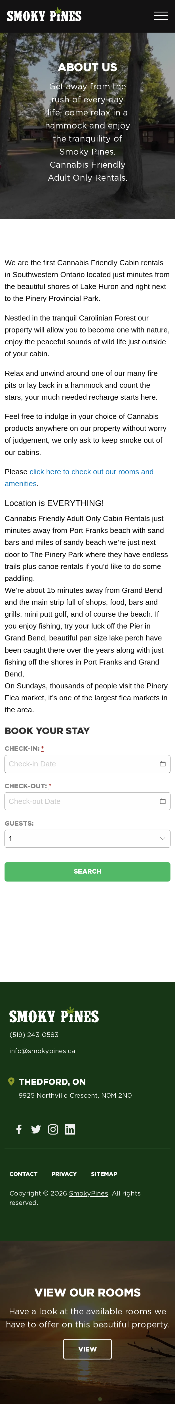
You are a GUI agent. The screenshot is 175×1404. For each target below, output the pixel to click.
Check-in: (24, 749)
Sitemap (104, 1174)
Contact (23, 1174)
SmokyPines (88, 1193)
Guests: (19, 824)
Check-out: (28, 786)
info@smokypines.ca (42, 1051)
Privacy (64, 1174)
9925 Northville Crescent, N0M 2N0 (75, 1096)
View (87, 1349)
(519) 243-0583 (33, 1035)
